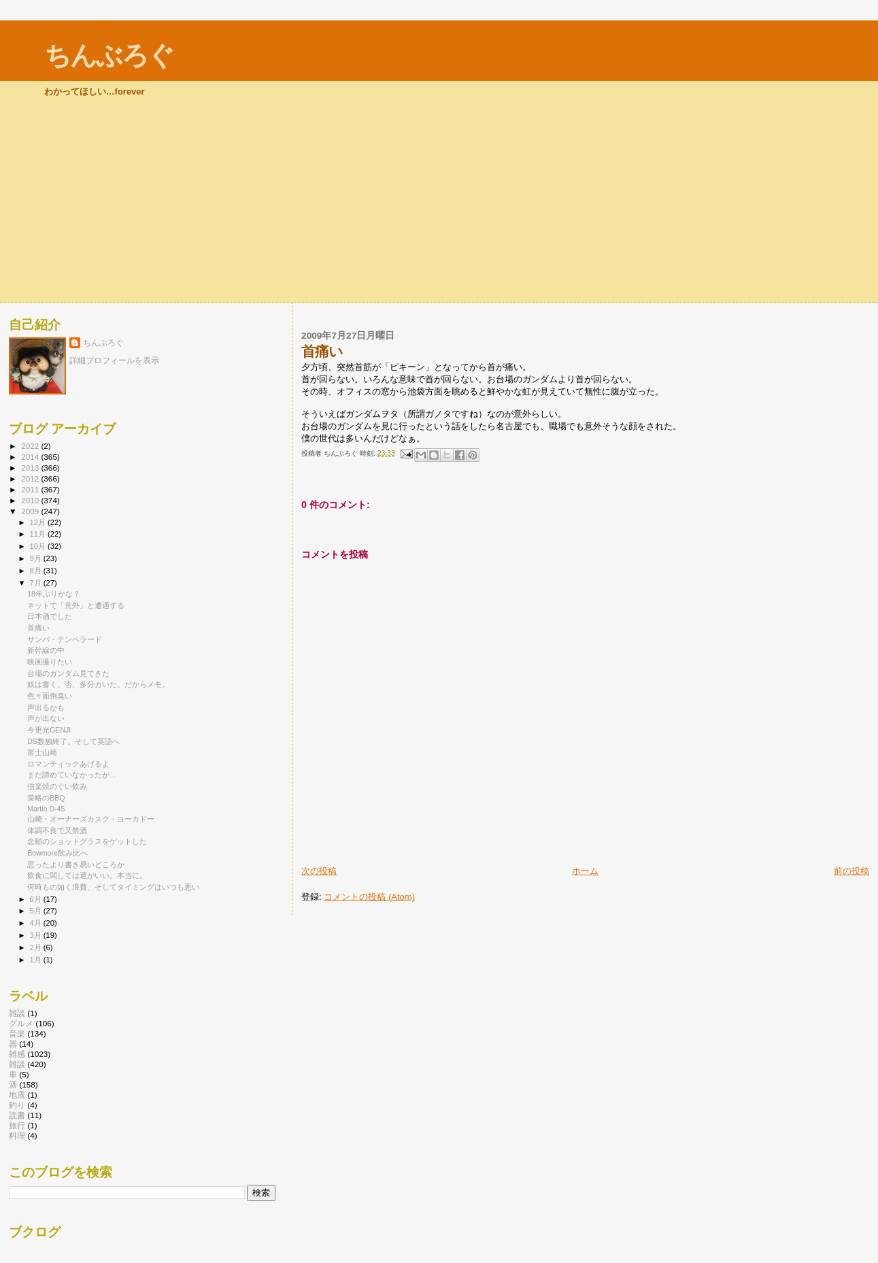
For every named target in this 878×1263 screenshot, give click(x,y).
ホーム (585, 871)
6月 (37, 899)
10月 (39, 546)
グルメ (21, 1023)
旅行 (17, 1125)
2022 (31, 445)
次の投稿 (319, 871)
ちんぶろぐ (108, 55)
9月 (37, 558)
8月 (37, 571)
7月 (37, 583)
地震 (17, 1094)
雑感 (17, 1053)
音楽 (17, 1033)
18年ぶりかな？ (53, 594)
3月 (37, 935)
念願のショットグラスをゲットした (87, 841)
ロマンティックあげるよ (68, 764)
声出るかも (46, 707)
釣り (17, 1104)
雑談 (17, 1064)
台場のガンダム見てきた (68, 673)
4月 (37, 923)
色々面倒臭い (49, 696)
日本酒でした (49, 616)
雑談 (17, 1013)
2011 (31, 489)
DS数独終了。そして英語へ (73, 741)
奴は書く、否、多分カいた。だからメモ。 (98, 684)
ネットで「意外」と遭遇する (75, 605)
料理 (17, 1135)
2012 (31, 478)
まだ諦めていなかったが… (72, 775)
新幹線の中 (46, 650)
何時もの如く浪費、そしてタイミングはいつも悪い (113, 887)
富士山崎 (42, 752)
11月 (39, 534)
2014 (31, 456)
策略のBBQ (46, 798)
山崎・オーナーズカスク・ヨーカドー (90, 819)
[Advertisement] (439, 200)
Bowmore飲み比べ (57, 853)
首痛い (38, 628)
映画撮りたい (49, 662)
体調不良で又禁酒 (57, 830)
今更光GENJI (49, 730)
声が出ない (46, 718)
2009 (31, 511)
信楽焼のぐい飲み (57, 786)
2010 (31, 500)
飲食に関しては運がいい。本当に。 (87, 875)
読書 (17, 1115)
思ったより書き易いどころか (75, 864)
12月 (39, 522)
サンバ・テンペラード (64, 639)
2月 (37, 947)
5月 (37, 911)
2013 (31, 467)
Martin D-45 (46, 809)
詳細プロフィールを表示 (114, 360)
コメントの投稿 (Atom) (369, 897)
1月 (37, 960)
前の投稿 (851, 871)
